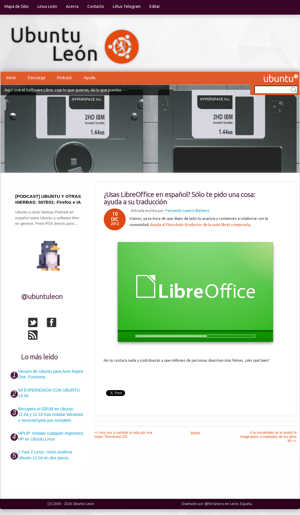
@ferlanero (214, 504)
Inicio (11, 77)
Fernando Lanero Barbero (187, 210)
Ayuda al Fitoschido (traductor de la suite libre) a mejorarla (200, 224)
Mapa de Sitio (16, 6)
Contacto (95, 6)
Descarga (36, 77)
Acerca (72, 6)
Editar (154, 6)
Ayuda (89, 77)
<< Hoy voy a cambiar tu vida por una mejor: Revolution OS (123, 435)
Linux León (47, 6)
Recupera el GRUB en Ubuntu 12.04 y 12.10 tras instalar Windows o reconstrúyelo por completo (50, 415)
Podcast (64, 77)
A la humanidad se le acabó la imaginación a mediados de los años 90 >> (268, 437)
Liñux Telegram (127, 6)
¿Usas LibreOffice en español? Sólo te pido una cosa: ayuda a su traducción (179, 198)
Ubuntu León (83, 504)
